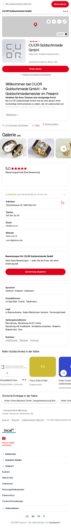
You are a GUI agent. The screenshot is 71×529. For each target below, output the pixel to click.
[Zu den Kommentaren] (66, 11)
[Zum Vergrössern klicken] (13, 148)
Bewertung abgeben (35, 271)
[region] (35, 26)
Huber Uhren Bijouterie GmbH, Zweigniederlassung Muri (30, 401)
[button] (35, 24)
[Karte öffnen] (62, 202)
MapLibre (61, 34)
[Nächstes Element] (63, 149)
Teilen (36, 125)
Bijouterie (24, 340)
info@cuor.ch (12, 226)
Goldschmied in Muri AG (33, 420)
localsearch (54, 522)
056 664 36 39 (13, 215)
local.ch (5, 420)
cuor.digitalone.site (14, 240)
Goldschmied (11, 340)
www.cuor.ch (11, 236)
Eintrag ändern (50, 124)
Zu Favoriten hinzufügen (16, 125)
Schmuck (34, 340)
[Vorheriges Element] (7, 149)
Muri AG (15, 420)
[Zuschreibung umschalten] (66, 34)
